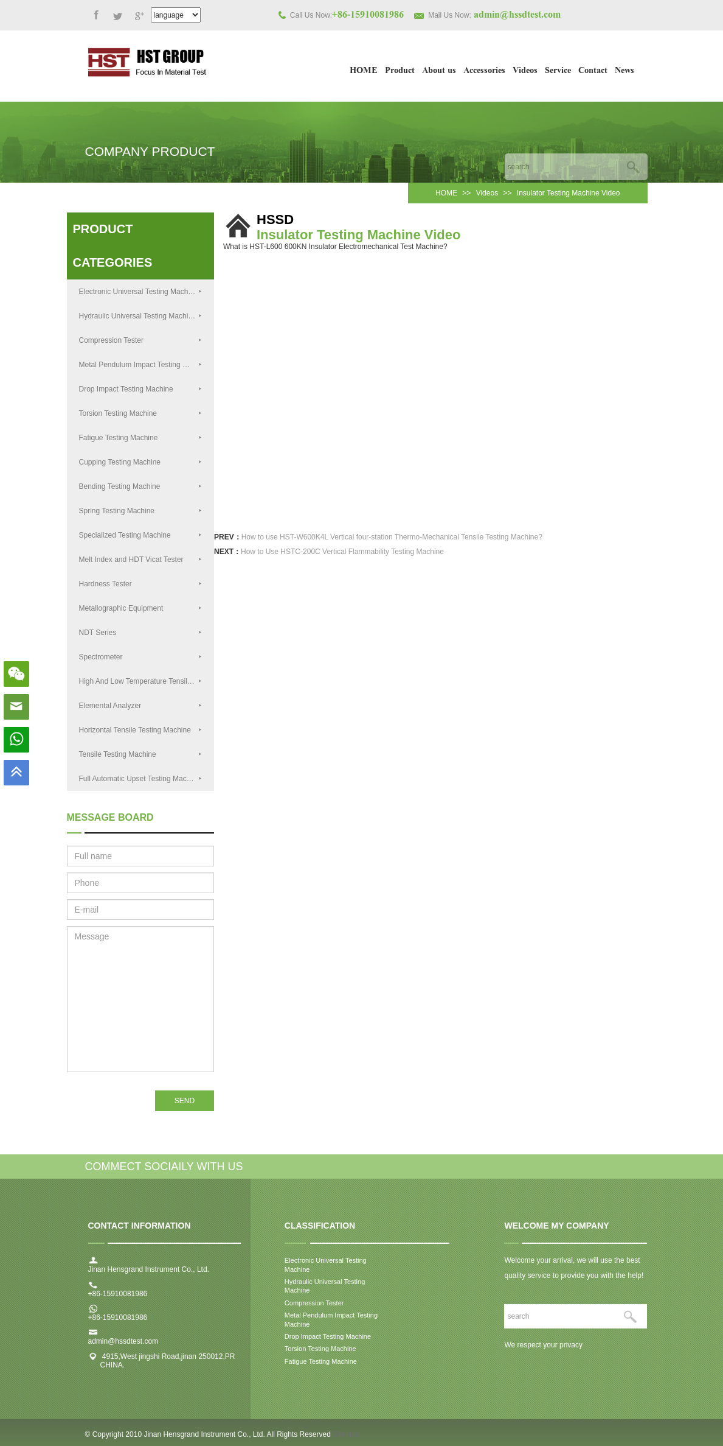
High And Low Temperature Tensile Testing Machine (147, 681)
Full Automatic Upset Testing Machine (140, 779)
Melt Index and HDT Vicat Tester (140, 559)
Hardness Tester (140, 584)
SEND (185, 1101)
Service (558, 71)
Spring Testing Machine (140, 511)
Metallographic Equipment (140, 608)
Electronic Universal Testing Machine (140, 291)
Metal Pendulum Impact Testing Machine (144, 365)
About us (439, 71)
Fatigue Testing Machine (140, 438)
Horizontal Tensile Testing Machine (140, 730)
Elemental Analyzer (140, 705)
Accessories (484, 71)
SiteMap (346, 1439)
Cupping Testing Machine (140, 462)
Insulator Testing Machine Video (568, 193)
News (624, 71)
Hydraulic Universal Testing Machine (140, 316)
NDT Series (140, 632)
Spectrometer (140, 657)
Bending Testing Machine (140, 486)
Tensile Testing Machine (140, 754)
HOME (364, 71)
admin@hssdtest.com (123, 1346)
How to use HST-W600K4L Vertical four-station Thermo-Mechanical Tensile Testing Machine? (391, 537)
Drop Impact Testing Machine (140, 389)
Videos (525, 71)
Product (400, 71)
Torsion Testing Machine (140, 413)
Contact (592, 71)
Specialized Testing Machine (140, 535)
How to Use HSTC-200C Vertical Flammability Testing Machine (342, 551)
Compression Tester (140, 340)
